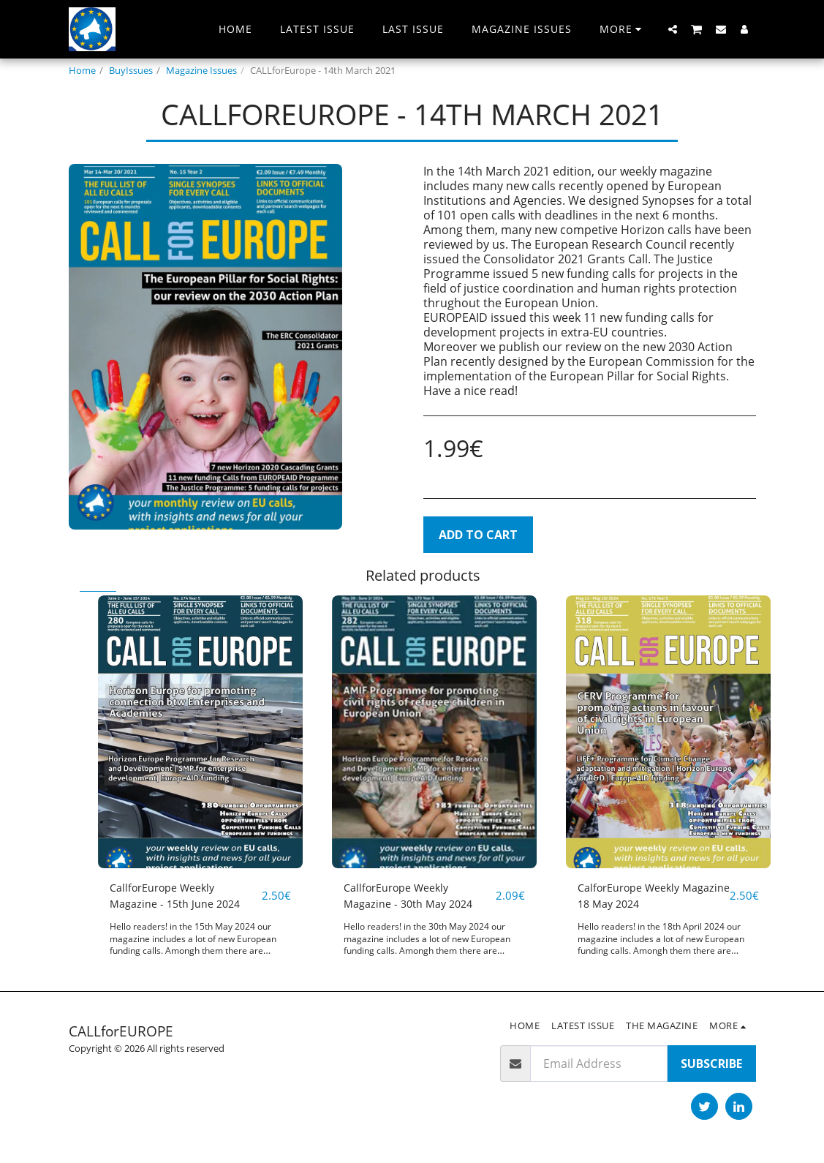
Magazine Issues (201, 70)
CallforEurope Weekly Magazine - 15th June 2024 (181, 897)
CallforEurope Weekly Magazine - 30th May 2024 (414, 897)
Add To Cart (478, 535)
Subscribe (711, 1066)
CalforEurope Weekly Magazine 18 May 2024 (639, 897)
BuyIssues (131, 70)
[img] (200, 731)
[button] (673, 28)
